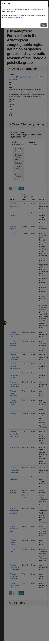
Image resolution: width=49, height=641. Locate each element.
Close (43, 25)
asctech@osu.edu (17, 17)
